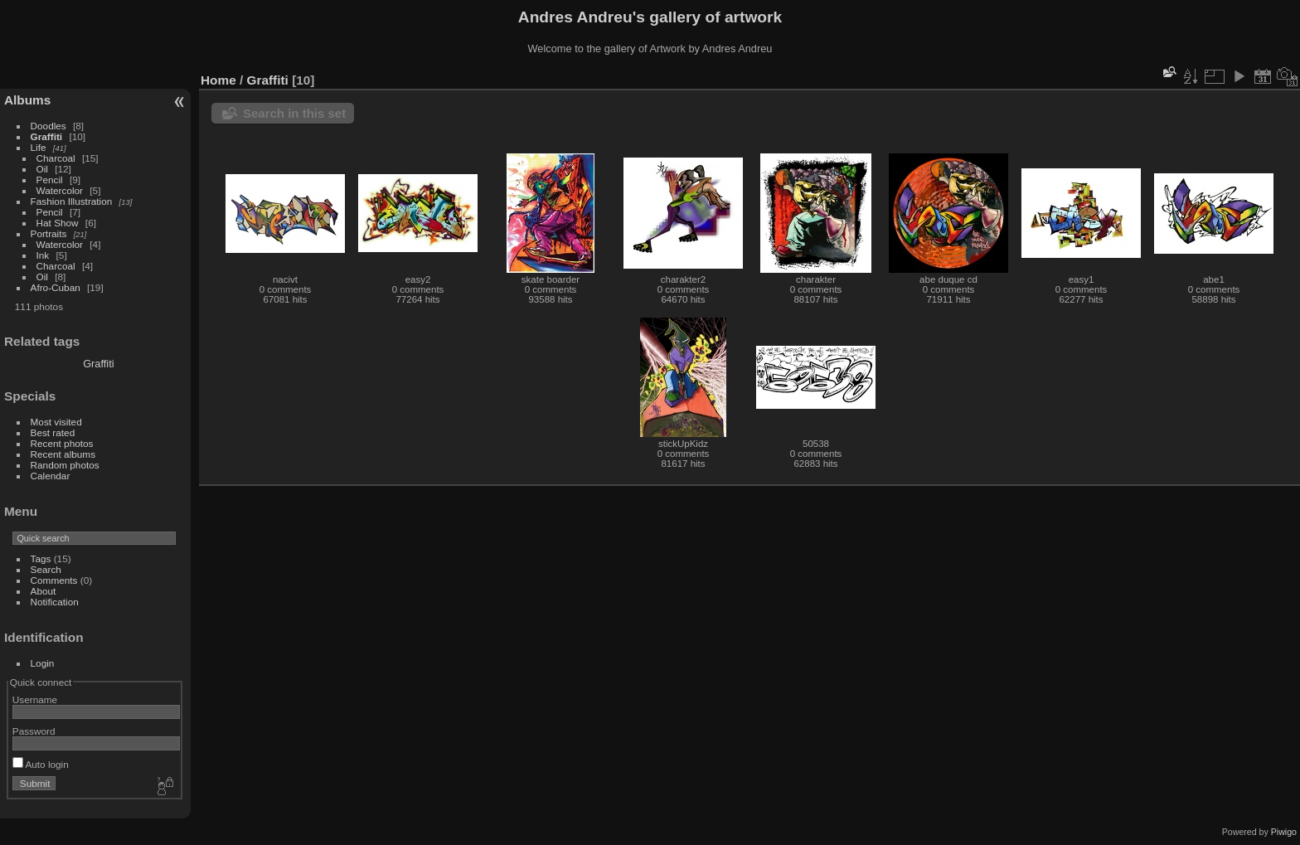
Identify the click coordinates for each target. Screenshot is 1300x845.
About (43, 590)
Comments (54, 580)
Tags (41, 558)
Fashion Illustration (72, 201)
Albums (27, 100)
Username (34, 699)
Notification (55, 601)
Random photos (65, 464)
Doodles (48, 125)
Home (218, 80)
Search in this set (294, 113)
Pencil (49, 179)
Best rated (53, 432)
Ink (43, 255)
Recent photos (62, 443)
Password (34, 731)
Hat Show (57, 222)
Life (38, 147)
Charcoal (55, 158)
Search (46, 569)
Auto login (40, 764)
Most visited (56, 421)
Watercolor (59, 190)
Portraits (49, 233)
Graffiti (47, 136)
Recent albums (63, 454)
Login (43, 663)
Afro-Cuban (55, 287)
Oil (42, 168)
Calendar (50, 475)
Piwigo (1284, 832)
